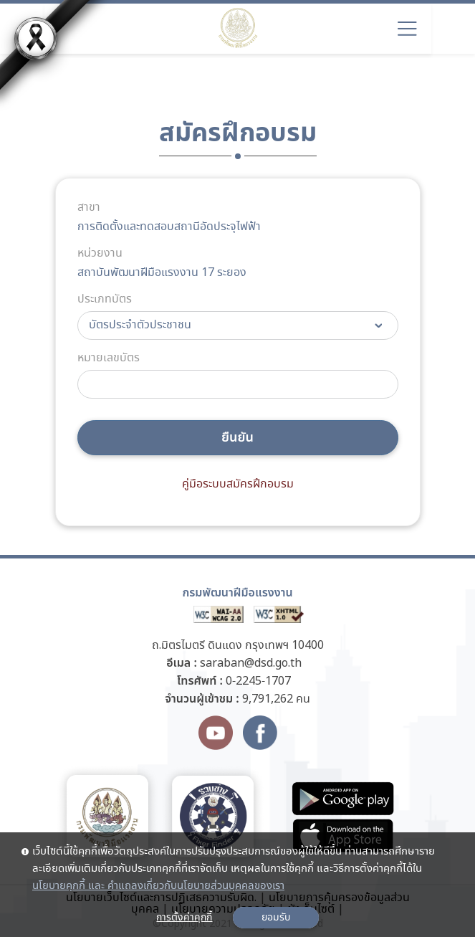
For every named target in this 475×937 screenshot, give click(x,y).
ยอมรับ (276, 917)
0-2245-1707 (258, 681)
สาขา (88, 208)
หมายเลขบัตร (108, 358)
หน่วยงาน (100, 254)
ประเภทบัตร (104, 300)
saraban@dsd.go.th (251, 663)
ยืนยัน (237, 437)
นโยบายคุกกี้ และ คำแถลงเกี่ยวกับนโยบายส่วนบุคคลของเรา (158, 886)
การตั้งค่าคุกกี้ (184, 917)
